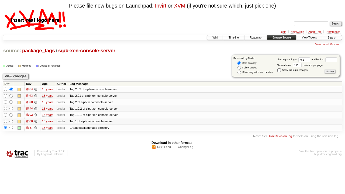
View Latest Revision (327, 44)
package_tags (38, 50)
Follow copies (247, 68)
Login (283, 31)
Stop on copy (246, 63)
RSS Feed (164, 147)
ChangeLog (185, 147)
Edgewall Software (52, 154)
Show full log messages (292, 70)
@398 (29, 102)
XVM (179, 6)
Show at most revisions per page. (300, 65)
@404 (29, 89)
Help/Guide (297, 31)
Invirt (160, 6)
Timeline (234, 37)
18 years (47, 89)
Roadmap (255, 37)
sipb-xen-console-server (86, 50)
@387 (29, 128)
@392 (29, 115)
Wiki (215, 37)
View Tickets (309, 37)
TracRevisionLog (280, 136)
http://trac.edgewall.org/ (328, 154)
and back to (324, 59)
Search (332, 37)
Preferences (333, 31)
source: (12, 50)
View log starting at (294, 59)
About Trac (314, 31)
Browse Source (281, 37)
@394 (29, 108)
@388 (29, 121)
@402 (29, 95)
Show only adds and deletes (254, 72)
